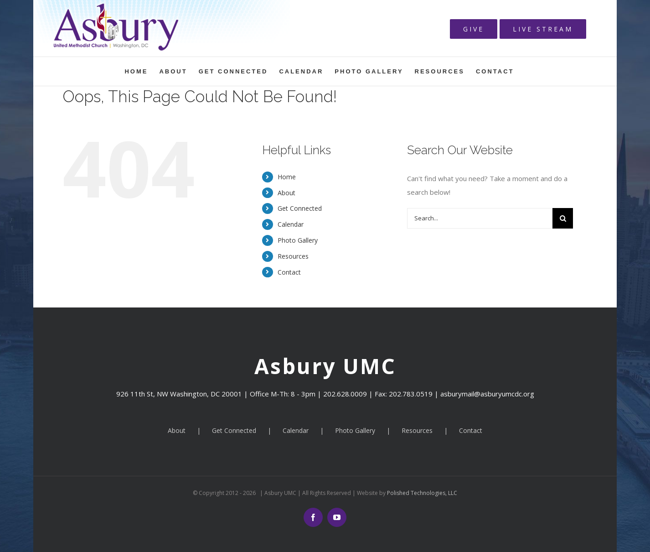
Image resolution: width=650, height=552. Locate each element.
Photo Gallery (298, 240)
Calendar (291, 224)
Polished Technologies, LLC (421, 493)
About (286, 192)
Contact (289, 272)
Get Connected (300, 208)
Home (287, 176)
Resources (293, 256)
